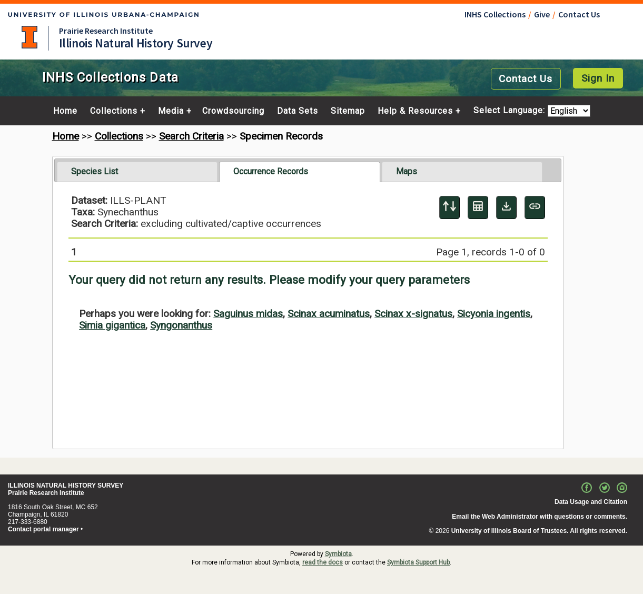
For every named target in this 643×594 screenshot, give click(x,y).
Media (171, 111)
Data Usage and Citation (591, 502)
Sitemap (348, 111)
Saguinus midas (248, 314)
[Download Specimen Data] (506, 207)
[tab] (137, 172)
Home (65, 111)
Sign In (598, 78)
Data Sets (297, 111)
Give (542, 14)
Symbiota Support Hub (418, 562)
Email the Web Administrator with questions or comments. (539, 516)
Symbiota (338, 554)
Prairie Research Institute (106, 30)
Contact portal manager (43, 529)
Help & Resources (415, 111)
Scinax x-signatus (413, 314)
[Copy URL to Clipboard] (535, 207)
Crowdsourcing (233, 111)
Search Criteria (191, 136)
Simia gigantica (112, 325)
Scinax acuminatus (329, 314)
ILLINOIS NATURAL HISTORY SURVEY (65, 485)
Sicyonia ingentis (493, 314)
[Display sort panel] (449, 207)
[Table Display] (478, 207)
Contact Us (579, 14)
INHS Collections (495, 14)
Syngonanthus (181, 325)
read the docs (322, 562)
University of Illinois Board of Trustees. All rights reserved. (539, 530)
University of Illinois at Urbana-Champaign (29, 37)
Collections (113, 111)
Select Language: (510, 111)
